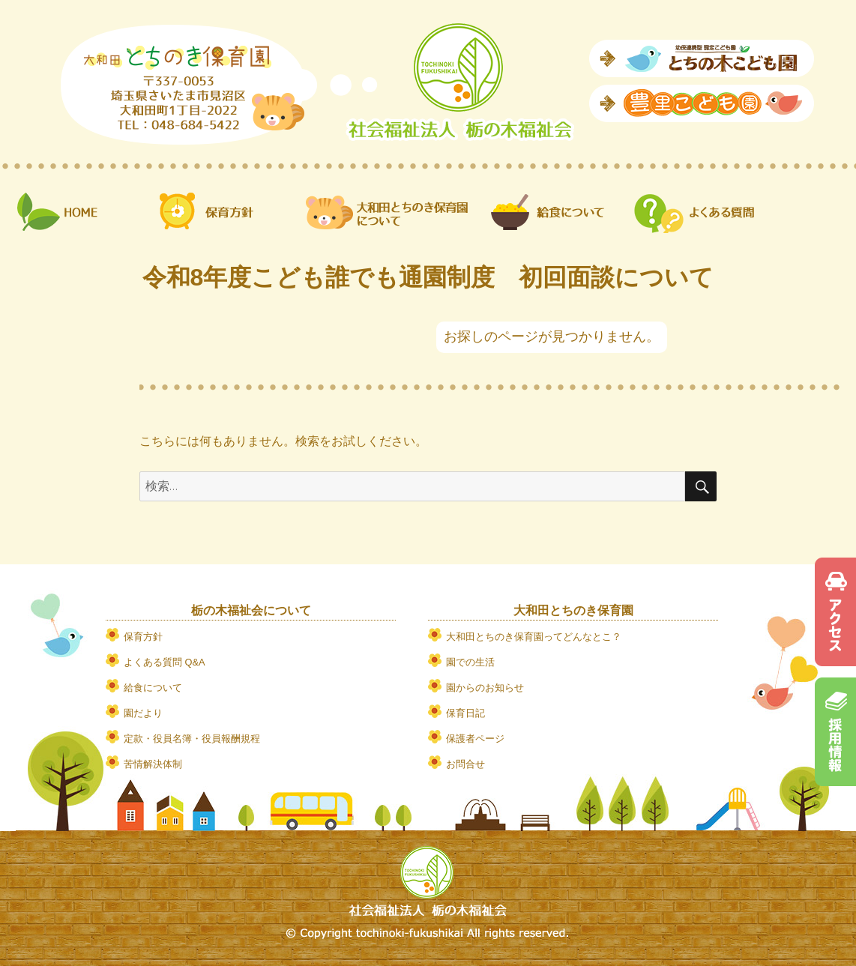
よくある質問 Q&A (164, 662)
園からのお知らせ (485, 687)
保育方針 (143, 636)
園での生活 (470, 662)
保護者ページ (475, 738)
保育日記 (465, 713)
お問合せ (465, 764)
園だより (143, 713)
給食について (153, 687)
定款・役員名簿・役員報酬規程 (192, 738)
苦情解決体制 (153, 764)
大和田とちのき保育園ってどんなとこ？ (533, 636)
